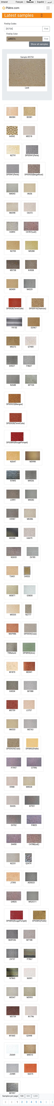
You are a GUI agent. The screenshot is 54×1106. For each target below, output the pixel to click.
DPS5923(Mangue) (14, 404)
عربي (49, 2)
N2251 (13, 863)
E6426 (12, 806)
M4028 (29, 787)
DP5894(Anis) (29, 653)
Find (46, 29)
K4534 (12, 691)
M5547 (12, 997)
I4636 (29, 194)
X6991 (29, 978)
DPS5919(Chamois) (37, 308)
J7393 (13, 882)
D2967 (34, 328)
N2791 (13, 155)
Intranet (4, 2)
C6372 (30, 213)
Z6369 (12, 1055)
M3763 (30, 729)
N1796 (31, 1016)
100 (21, 1096)
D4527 (12, 366)
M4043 (12, 194)
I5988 (12, 787)
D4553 (27, 576)
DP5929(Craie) (30, 634)
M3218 (29, 136)
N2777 (28, 615)
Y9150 (14, 328)
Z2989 (12, 1074)
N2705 (13, 251)
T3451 (12, 576)
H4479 (29, 538)
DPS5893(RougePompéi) (17, 442)
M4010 (30, 1055)
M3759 (12, 710)
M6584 (12, 117)
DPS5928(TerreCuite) (15, 423)
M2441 (29, 672)
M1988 (30, 691)
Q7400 (30, 347)
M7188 (29, 940)
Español (40, 2)
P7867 (29, 959)
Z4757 (12, 959)
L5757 (29, 710)
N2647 (13, 462)
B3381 (29, 117)
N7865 (12, 978)
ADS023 (31, 882)
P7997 (14, 768)
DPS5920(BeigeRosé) (34, 174)
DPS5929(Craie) (13, 749)
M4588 (12, 538)
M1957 (12, 1093)
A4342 (12, 136)
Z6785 (32, 557)
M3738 (13, 270)
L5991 (13, 500)
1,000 (35, 1096)
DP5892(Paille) (32, 749)
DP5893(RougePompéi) (16, 921)
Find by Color (12, 34)
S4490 (14, 844)
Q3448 (29, 1036)
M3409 (12, 289)
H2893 (12, 232)
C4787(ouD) (31, 232)
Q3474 (28, 863)
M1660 (12, 1036)
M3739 (13, 1016)
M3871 (12, 595)
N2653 (14, 557)
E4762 (13, 825)
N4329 (29, 289)
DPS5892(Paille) (39, 921)
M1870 (12, 672)
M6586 (30, 519)
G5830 (29, 595)
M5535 (13, 615)
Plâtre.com (10, 8)
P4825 (34, 825)
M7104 (31, 385)
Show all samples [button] (39, 44)
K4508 (31, 270)
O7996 (34, 768)
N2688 (13, 385)
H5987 (12, 519)
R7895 (13, 481)
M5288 (31, 251)
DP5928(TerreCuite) (14, 308)
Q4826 (14, 902)
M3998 (33, 462)
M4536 (31, 481)
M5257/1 (33, 902)
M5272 (13, 347)
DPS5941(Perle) (32, 155)
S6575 (30, 1074)
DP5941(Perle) (12, 174)
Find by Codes (10, 24)
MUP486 (12, 634)
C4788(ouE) (34, 844)
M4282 (31, 500)
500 (28, 1096)
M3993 (30, 997)
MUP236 (12, 940)
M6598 (12, 213)
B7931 (32, 806)
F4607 (29, 366)
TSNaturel (11, 653)
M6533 (12, 729)
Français (19, 2)
